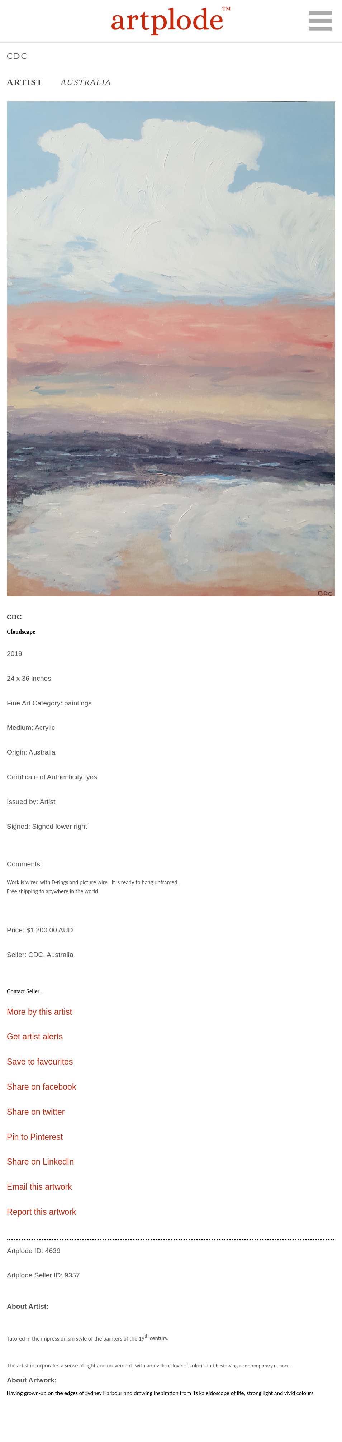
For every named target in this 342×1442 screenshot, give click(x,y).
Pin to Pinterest (35, 1137)
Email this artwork (39, 1186)
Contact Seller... (25, 991)
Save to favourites (40, 1061)
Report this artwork (41, 1212)
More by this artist (39, 1012)
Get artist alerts (35, 1036)
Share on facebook (41, 1086)
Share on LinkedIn (40, 1161)
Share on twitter (36, 1112)
